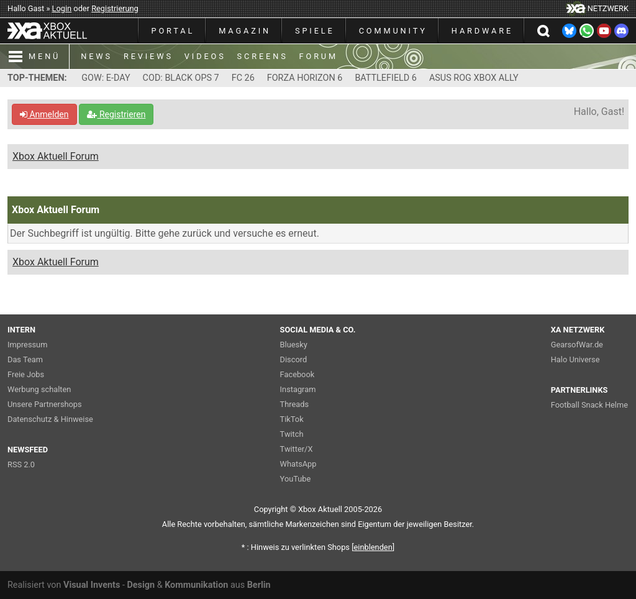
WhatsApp (298, 464)
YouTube (295, 478)
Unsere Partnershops (44, 404)
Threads (294, 404)
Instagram (298, 389)
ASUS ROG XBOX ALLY (474, 78)
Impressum (27, 344)
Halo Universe (575, 359)
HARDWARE (482, 30)
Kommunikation (196, 585)
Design (141, 585)
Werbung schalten (39, 389)
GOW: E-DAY (105, 78)
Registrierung (115, 8)
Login (62, 8)
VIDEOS (205, 56)
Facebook (297, 374)
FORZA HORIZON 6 (305, 78)
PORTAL (173, 30)
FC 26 (243, 78)
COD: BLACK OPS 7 (181, 78)
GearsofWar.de (577, 344)
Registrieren (116, 114)
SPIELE (315, 30)
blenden (373, 547)
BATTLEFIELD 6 (386, 78)
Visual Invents (91, 585)
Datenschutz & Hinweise (50, 419)
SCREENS (262, 56)
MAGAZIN (245, 30)
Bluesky (293, 344)
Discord (293, 359)
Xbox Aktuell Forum (55, 156)
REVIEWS (148, 56)
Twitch (292, 434)
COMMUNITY (393, 30)
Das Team (25, 359)
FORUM (318, 56)
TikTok (292, 419)
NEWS (96, 56)
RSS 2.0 (21, 464)
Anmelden (44, 114)
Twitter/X (296, 449)
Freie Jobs (25, 374)
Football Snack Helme (589, 404)
